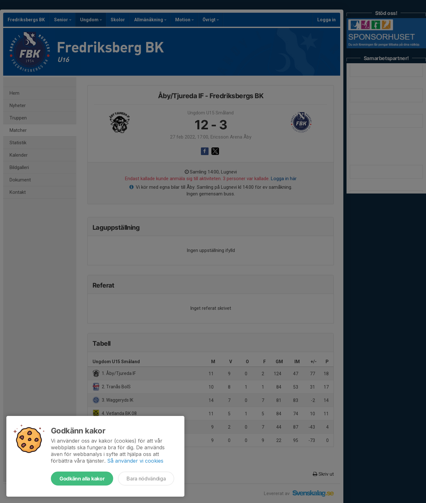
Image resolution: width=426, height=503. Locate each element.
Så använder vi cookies (135, 461)
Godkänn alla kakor (82, 478)
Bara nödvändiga (146, 478)
